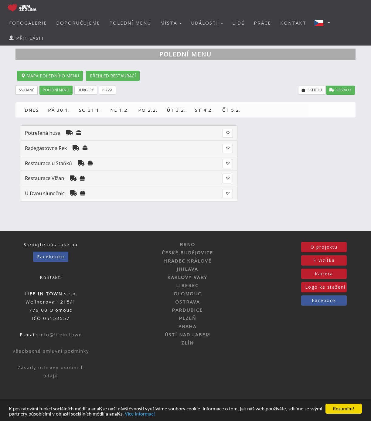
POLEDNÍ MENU (130, 23)
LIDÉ (238, 23)
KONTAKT (293, 23)
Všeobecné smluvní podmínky (50, 351)
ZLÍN (187, 343)
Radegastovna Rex (46, 148)
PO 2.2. (148, 110)
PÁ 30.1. (59, 110)
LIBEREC (187, 285)
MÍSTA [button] (171, 23)
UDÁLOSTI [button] (207, 23)
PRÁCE (262, 23)
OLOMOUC (187, 293)
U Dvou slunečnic (44, 193)
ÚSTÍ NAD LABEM (187, 334)
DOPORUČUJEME (78, 23)
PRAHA (187, 326)
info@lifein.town (60, 334)
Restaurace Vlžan (44, 178)
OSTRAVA (187, 302)
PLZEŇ (187, 318)
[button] (324, 22)
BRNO (187, 244)
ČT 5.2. (231, 110)
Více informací (140, 414)
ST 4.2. (204, 110)
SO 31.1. (90, 110)
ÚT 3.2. (176, 110)
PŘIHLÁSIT (27, 38)
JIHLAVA (187, 269)
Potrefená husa (42, 133)
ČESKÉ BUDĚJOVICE (187, 253)
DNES (32, 110)
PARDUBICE (187, 310)
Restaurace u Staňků (48, 163)
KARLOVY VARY (187, 277)
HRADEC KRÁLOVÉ (187, 261)
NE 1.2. (119, 110)
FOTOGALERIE (28, 23)
